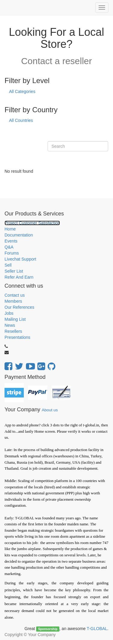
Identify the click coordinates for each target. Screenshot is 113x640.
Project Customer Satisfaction (32, 223)
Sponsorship (47, 629)
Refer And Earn (19, 277)
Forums (12, 253)
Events (11, 241)
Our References (19, 307)
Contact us (15, 295)
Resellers (13, 331)
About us (50, 410)
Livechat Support (20, 259)
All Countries (21, 120)
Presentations (17, 337)
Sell (8, 265)
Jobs (9, 313)
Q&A (9, 247)
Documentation (19, 235)
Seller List (14, 271)
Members (13, 301)
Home (10, 229)
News (10, 325)
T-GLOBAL (97, 628)
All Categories (22, 91)
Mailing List (15, 319)
